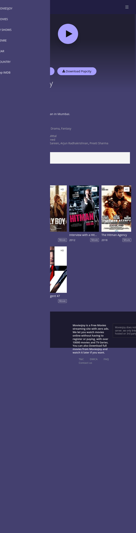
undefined (48, 139)
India (44, 132)
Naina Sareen (50, 143)
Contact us (85, 363)
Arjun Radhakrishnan (74, 143)
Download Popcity (76, 71)
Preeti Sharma (99, 143)
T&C (81, 359)
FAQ (106, 359)
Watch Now (41, 71)
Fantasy (66, 128)
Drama (55, 128)
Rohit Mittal (48, 136)
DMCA (93, 359)
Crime (45, 128)
